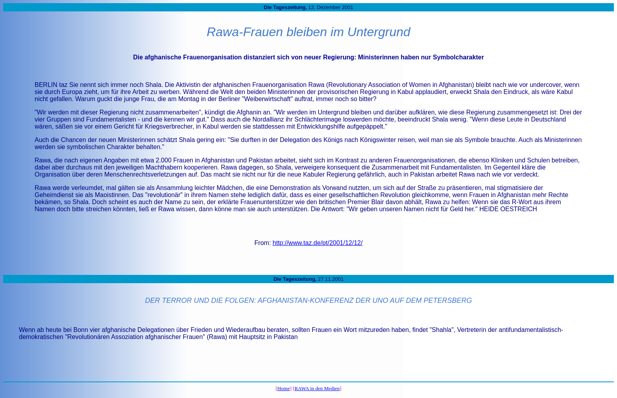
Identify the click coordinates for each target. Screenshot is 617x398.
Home (283, 388)
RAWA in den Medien (317, 388)
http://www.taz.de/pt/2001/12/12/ (318, 243)
